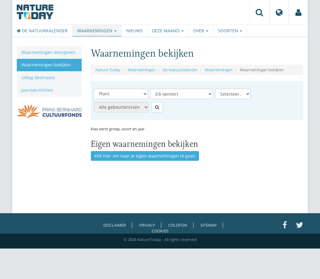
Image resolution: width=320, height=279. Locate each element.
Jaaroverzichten (37, 90)
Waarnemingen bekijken (46, 65)
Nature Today (107, 69)
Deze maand (168, 31)
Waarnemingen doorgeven (48, 52)
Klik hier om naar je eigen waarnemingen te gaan (144, 156)
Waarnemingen (97, 31)
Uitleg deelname (38, 77)
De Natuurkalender (42, 31)
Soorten (230, 31)
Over (200, 31)
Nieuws (134, 31)
